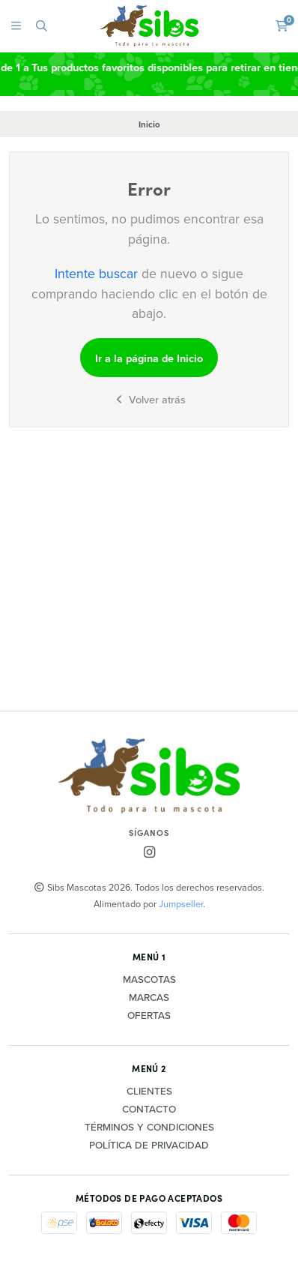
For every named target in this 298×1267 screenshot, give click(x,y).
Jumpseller (181, 904)
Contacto (149, 1109)
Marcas (149, 998)
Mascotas (149, 980)
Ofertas (149, 1016)
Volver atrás (149, 400)
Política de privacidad (149, 1145)
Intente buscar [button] (96, 273)
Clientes (149, 1091)
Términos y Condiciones (149, 1127)
